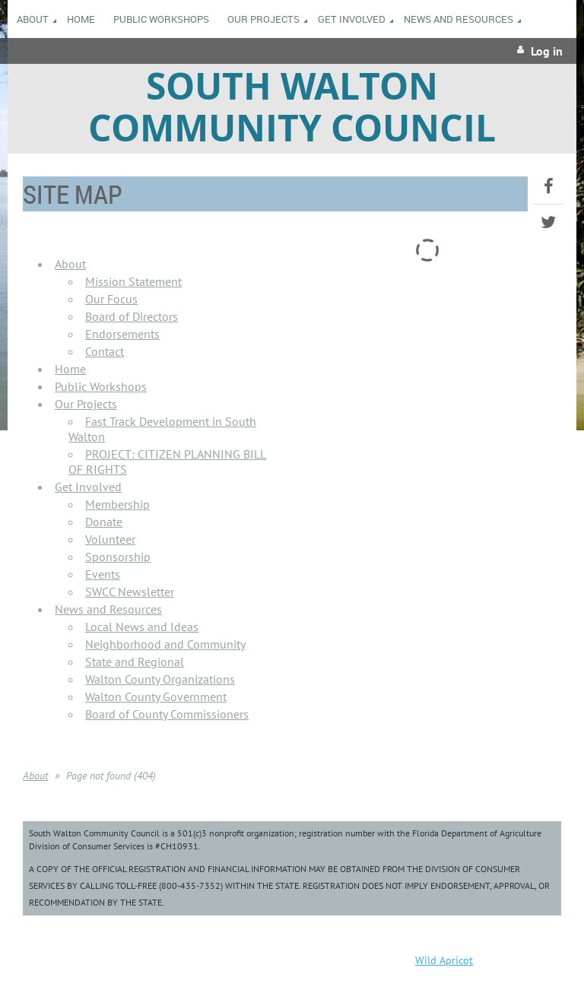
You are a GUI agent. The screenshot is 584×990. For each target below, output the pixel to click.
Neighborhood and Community (165, 644)
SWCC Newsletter (129, 591)
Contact (104, 351)
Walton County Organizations (160, 679)
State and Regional (134, 661)
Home (70, 368)
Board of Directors (131, 316)
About (70, 263)
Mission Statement (133, 281)
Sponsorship (118, 556)
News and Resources (108, 609)
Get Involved (88, 486)
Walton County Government (156, 696)
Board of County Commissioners (167, 714)
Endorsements (122, 333)
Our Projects (86, 403)
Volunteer (110, 539)
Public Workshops (101, 386)
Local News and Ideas (141, 626)
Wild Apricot (444, 960)
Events (102, 574)
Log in (547, 51)
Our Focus (111, 298)
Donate (103, 521)
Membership (117, 504)
